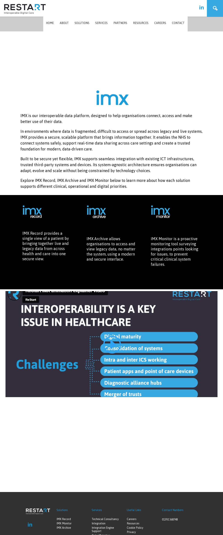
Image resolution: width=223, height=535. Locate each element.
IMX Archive (64, 527)
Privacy (131, 532)
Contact (178, 23)
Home (50, 23)
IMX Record (64, 519)
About (64, 23)
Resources (140, 23)
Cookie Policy (135, 527)
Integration (98, 523)
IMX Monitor (64, 523)
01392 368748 (170, 519)
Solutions (82, 23)
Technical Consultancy (105, 519)
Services (101, 23)
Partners (120, 23)
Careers (160, 23)
